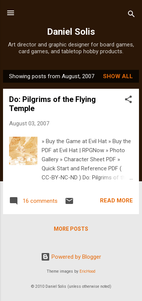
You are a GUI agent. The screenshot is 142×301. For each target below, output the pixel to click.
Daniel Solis (71, 31)
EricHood (87, 271)
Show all (118, 76)
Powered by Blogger (71, 256)
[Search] (131, 15)
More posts (71, 229)
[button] (128, 101)
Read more (116, 200)
